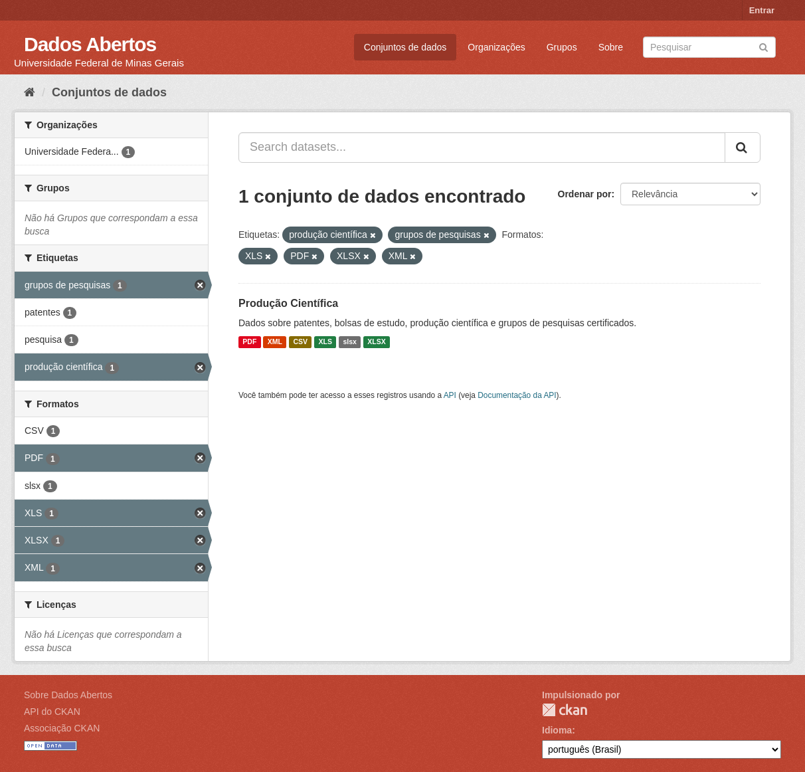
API (450, 395)
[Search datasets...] (481, 147)
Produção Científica (288, 303)
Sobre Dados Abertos (68, 695)
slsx (349, 342)
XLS (325, 342)
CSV (300, 342)
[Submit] (763, 46)
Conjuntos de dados (405, 47)
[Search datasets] (709, 47)
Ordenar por (585, 194)
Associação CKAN (62, 728)
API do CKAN (52, 711)
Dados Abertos (90, 44)
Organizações (496, 47)
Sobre (610, 47)
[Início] (29, 92)
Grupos (562, 47)
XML (275, 342)
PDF (249, 342)
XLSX (376, 342)
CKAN (564, 710)
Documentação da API (517, 395)
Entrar (761, 10)
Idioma (557, 730)
